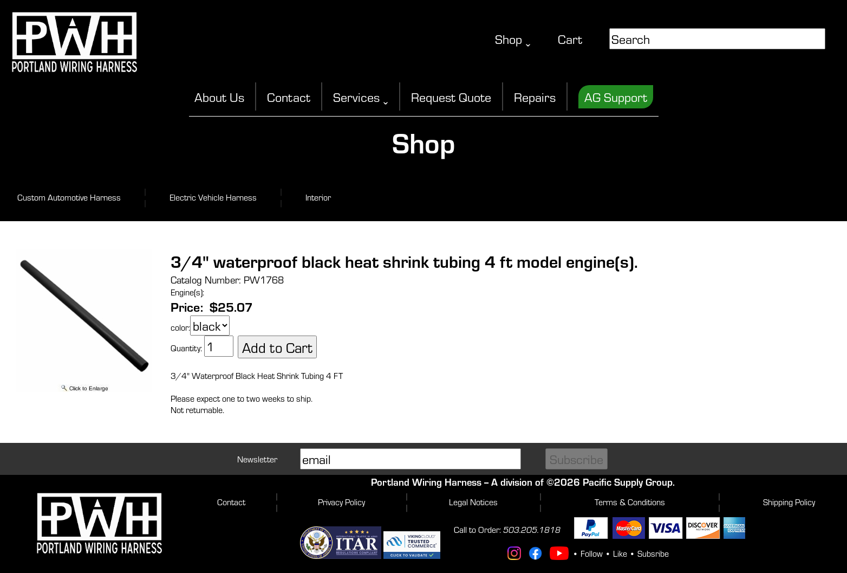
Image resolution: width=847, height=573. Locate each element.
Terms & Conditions (630, 501)
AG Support (615, 97)
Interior (318, 197)
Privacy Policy (341, 501)
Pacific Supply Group (628, 481)
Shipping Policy (789, 501)
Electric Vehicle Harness (213, 197)
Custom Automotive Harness (69, 197)
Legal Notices (473, 501)
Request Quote (451, 97)
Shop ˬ (513, 39)
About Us (219, 97)
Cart (570, 39)
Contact (288, 97)
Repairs (535, 97)
